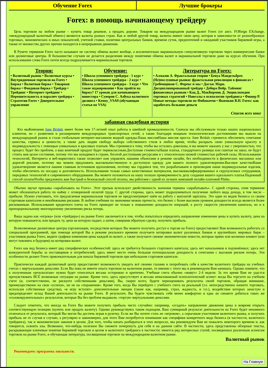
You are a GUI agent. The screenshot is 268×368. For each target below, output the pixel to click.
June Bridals (54, 129)
